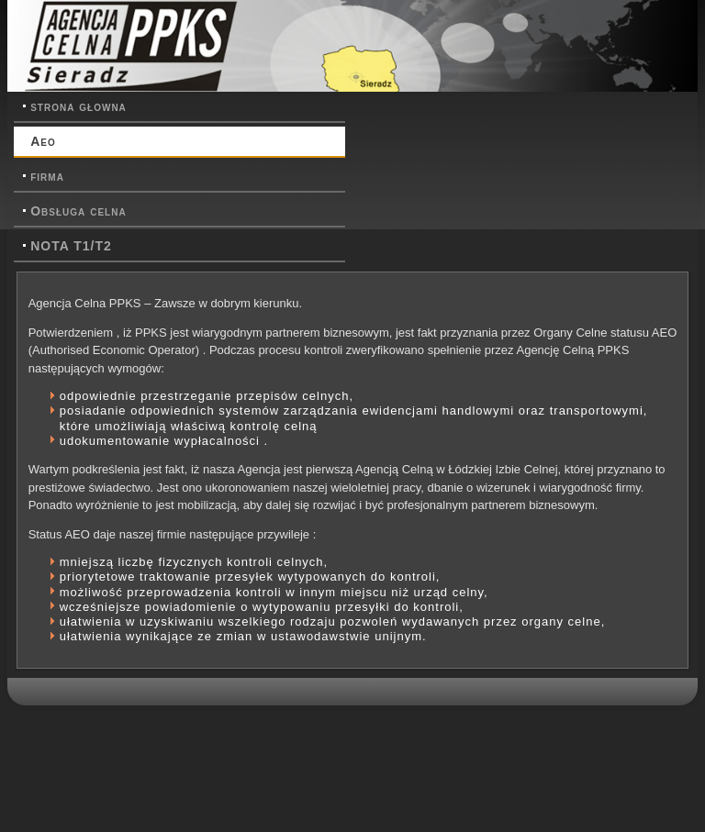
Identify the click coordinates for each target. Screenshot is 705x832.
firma (47, 176)
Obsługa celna (78, 211)
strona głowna (78, 106)
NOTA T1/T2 (71, 246)
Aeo (43, 141)
